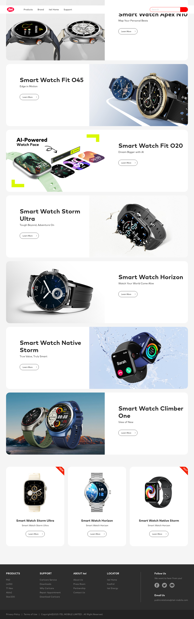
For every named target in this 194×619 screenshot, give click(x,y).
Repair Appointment (50, 592)
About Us (78, 579)
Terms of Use (30, 614)
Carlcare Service (48, 579)
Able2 (9, 592)
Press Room (79, 584)
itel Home (112, 579)
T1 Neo (9, 588)
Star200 (10, 596)
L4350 (9, 584)
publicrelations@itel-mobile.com (171, 600)
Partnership (79, 588)
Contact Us (79, 592)
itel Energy (112, 588)
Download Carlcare (50, 596)
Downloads (45, 584)
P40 (8, 579)
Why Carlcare (47, 588)
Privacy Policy (13, 614)
